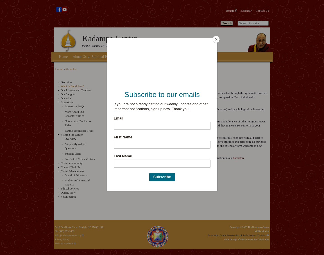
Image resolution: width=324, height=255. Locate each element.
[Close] (216, 39)
